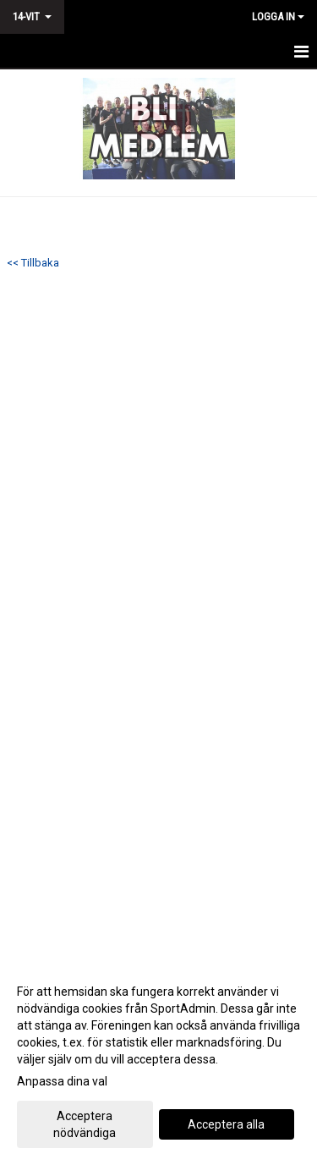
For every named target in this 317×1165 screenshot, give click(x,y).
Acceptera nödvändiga (84, 1124)
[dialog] (158, 1061)
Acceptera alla (226, 1124)
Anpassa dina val (62, 1081)
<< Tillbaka (33, 262)
